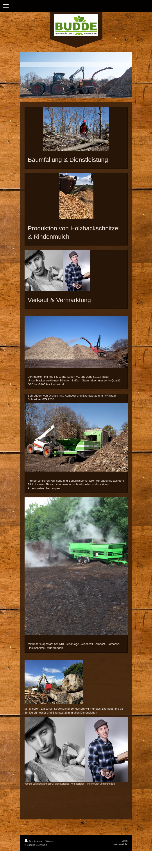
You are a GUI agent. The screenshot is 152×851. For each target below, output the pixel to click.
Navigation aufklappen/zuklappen (76, 6)
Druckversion (34, 841)
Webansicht (120, 844)
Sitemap (49, 841)
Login (125, 840)
